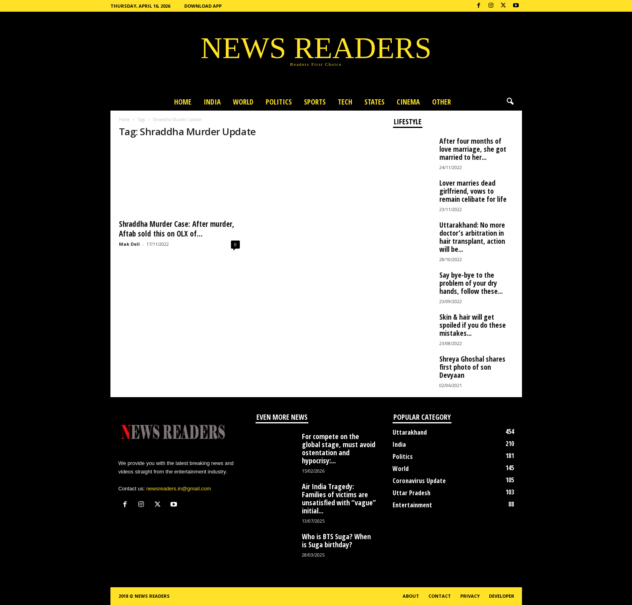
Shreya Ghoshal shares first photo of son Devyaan (472, 367)
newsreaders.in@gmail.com (178, 489)
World (243, 102)
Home (182, 102)
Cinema (408, 102)
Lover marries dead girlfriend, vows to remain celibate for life (473, 191)
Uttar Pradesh (411, 492)
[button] (510, 102)
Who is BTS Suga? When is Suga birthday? (336, 540)
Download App (203, 6)
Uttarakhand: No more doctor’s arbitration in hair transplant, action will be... (472, 237)
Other (441, 102)
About (411, 596)
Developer (501, 596)
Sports (315, 102)
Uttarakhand (410, 432)
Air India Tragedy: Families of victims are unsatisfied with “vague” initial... (339, 498)
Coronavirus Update (419, 480)
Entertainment (412, 504)
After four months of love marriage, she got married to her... (472, 149)
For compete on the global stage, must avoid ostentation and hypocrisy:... (338, 448)
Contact (439, 596)
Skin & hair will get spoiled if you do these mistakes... (472, 325)
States (374, 102)
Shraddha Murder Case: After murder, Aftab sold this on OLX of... (176, 229)
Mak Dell (129, 244)
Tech (345, 102)
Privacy (470, 596)
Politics (279, 102)
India (212, 102)
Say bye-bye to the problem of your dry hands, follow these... (471, 283)
